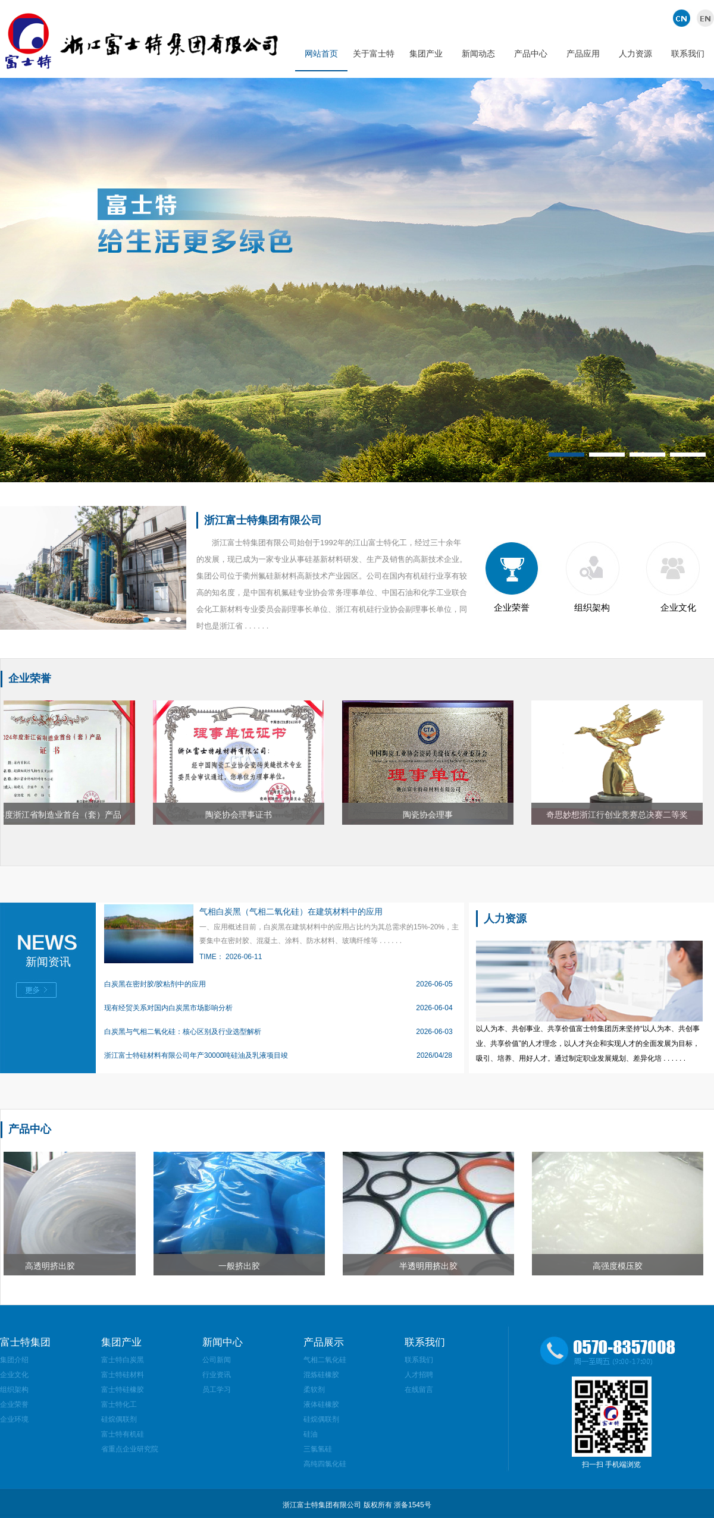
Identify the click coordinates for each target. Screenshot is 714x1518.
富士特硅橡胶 (122, 1389)
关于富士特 (373, 53)
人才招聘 (419, 1375)
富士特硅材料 (122, 1375)
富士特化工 (119, 1404)
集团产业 (426, 53)
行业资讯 (216, 1375)
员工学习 (216, 1389)
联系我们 (687, 53)
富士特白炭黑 (122, 1360)
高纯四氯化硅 (324, 1464)
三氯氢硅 (317, 1449)
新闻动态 (478, 53)
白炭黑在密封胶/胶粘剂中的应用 (155, 984)
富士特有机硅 (122, 1434)
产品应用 (583, 53)
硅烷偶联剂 (119, 1419)
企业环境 (14, 1419)
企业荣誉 (512, 607)
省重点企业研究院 (129, 1449)
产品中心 (530, 53)
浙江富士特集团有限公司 (263, 520)
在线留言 (419, 1389)
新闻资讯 (48, 962)
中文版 (682, 18)
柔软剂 (314, 1389)
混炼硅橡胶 (321, 1375)
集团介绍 (14, 1360)
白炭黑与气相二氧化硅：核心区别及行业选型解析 (182, 1031)
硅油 (310, 1434)
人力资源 (635, 53)
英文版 (703, 18)
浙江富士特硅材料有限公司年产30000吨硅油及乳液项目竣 (196, 1055)
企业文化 (678, 607)
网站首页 (321, 53)
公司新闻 (216, 1360)
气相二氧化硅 (324, 1360)
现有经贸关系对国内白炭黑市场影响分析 (168, 1008)
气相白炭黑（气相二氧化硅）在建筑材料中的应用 (291, 911)
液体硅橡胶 (321, 1404)
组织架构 (592, 607)
